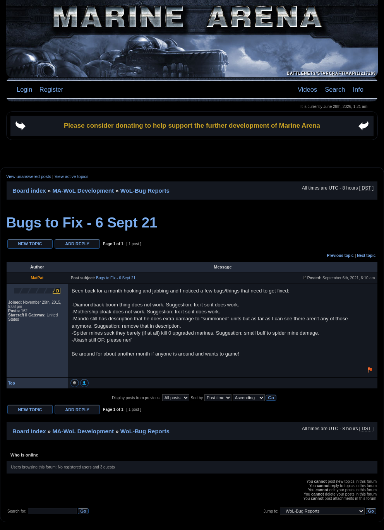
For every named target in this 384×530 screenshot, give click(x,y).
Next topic (366, 255)
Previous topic (340, 255)
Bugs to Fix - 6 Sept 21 (81, 223)
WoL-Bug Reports (145, 190)
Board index (29, 190)
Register (50, 89)
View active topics (71, 176)
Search (335, 89)
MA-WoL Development (83, 190)
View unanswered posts (28, 176)
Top (11, 383)
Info (358, 89)
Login (24, 89)
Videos (307, 89)
